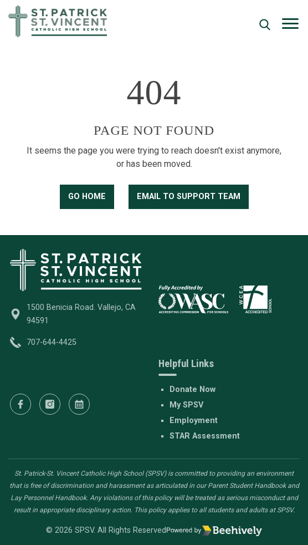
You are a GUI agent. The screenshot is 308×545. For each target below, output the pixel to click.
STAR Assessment (205, 436)
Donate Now (192, 389)
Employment (194, 420)
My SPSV (186, 405)
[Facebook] (20, 404)
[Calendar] (79, 404)
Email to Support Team (188, 196)
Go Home (87, 196)
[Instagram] (49, 404)
